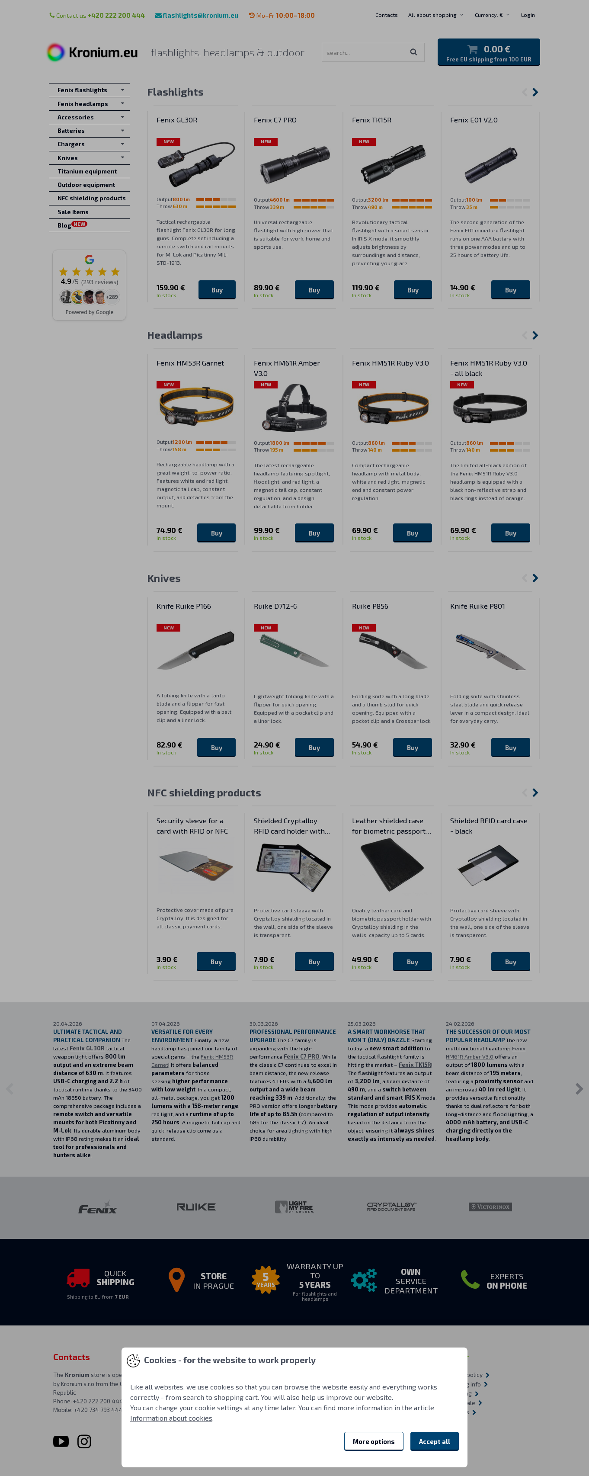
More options (374, 1441)
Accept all (434, 1441)
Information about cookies (171, 1418)
